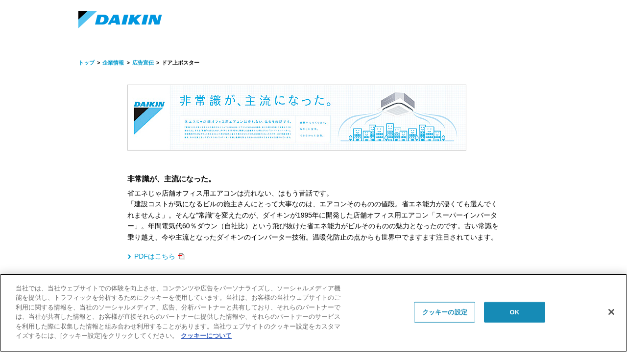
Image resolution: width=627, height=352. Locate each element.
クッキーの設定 (444, 312)
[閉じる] (611, 312)
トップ (86, 63)
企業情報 (113, 63)
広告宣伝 (143, 63)
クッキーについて (206, 335)
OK (514, 312)
